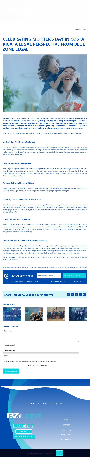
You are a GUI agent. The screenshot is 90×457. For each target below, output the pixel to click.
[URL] (41, 355)
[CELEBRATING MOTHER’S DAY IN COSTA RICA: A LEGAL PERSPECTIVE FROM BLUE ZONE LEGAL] (45, 83)
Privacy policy (69, 281)
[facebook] (15, 426)
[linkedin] (28, 426)
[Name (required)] (41, 345)
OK (59, 453)
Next (84, 30)
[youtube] (24, 426)
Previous (78, 30)
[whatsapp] (32, 426)
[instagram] (19, 426)
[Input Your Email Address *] (49, 275)
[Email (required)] (41, 350)
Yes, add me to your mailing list (25, 365)
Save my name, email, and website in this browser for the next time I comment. (30, 362)
